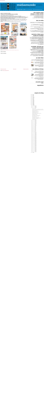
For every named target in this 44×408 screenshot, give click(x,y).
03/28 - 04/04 (33, 143)
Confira (42, 18)
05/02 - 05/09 (33, 140)
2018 (32, 99)
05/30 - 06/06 (33, 137)
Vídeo (30, 28)
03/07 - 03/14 (33, 145)
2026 (32, 94)
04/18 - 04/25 (33, 141)
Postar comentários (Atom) (6, 70)
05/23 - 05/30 (33, 138)
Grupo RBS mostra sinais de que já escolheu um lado (39, 76)
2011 (32, 104)
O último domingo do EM (40, 73)
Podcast (32, 24)
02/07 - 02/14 (33, 148)
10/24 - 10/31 (33, 123)
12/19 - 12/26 (33, 106)
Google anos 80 (41, 61)
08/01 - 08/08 (33, 131)
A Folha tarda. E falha (34, 114)
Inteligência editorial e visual (35, 112)
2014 (32, 102)
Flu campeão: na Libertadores (35, 117)
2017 (32, 100)
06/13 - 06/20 (33, 136)
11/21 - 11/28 (33, 120)
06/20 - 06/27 (33, 135)
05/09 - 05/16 (33, 139)
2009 (32, 152)
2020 (32, 98)
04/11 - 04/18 (33, 142)
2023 (32, 96)
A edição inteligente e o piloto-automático (36, 113)
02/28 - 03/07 (33, 146)
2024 (32, 95)
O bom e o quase (34, 108)
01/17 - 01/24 (33, 150)
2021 (32, 97)
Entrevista (31, 30)
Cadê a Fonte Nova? (34, 116)
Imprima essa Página (2, 0)
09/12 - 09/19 (33, 127)
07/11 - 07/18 (33, 133)
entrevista (41, 26)
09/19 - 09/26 (33, 126)
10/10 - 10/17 (33, 124)
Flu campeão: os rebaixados (35, 118)
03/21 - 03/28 (33, 144)
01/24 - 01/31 (33, 149)
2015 (32, 101)
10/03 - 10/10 (33, 125)
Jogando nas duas (34, 119)
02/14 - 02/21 (33, 147)
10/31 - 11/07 (33, 122)
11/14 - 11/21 (33, 121)
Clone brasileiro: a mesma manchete (36, 115)
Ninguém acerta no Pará (35, 110)
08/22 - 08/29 (33, 129)
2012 (32, 103)
